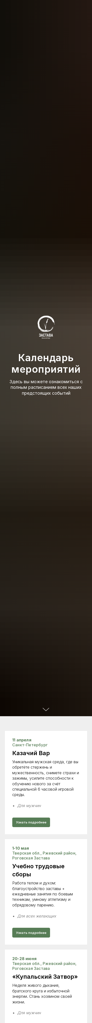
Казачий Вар (31, 753)
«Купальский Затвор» (45, 976)
